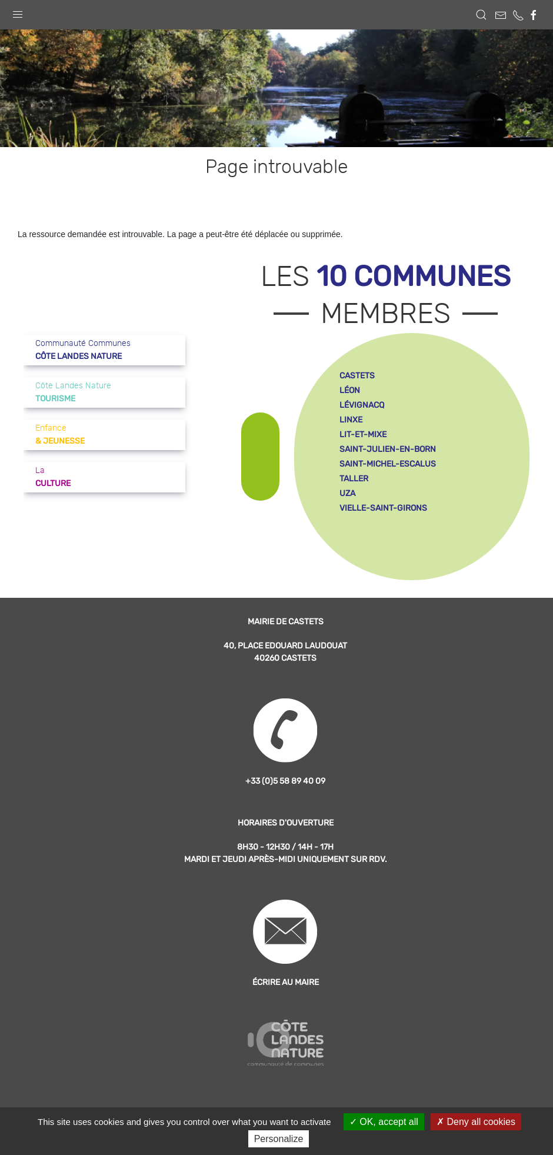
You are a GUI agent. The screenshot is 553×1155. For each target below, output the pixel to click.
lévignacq (361, 405)
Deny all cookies (476, 1122)
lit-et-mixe (363, 435)
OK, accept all (383, 1122)
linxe (350, 420)
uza (347, 493)
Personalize (279, 1139)
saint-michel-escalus (387, 464)
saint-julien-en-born (387, 449)
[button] (18, 12)
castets (357, 376)
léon (349, 390)
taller (353, 479)
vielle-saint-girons (383, 508)
